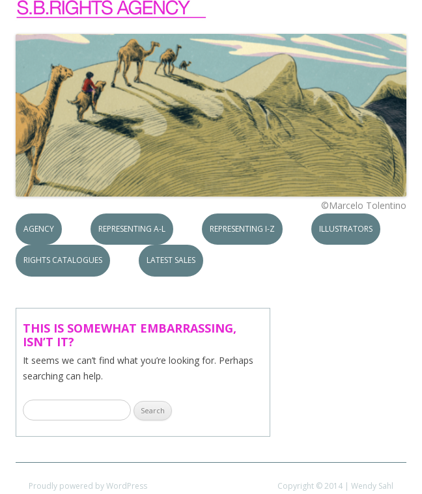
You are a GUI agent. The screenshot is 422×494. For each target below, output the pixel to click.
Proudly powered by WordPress (88, 485)
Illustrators (346, 228)
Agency (38, 228)
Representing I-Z (242, 228)
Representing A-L (131, 228)
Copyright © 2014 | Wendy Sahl (335, 485)
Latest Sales (171, 260)
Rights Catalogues (62, 260)
